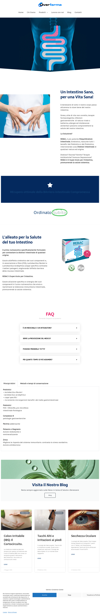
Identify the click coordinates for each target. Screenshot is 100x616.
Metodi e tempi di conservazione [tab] (34, 383)
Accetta (44, 595)
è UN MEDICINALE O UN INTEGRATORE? (37, 328)
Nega (69, 595)
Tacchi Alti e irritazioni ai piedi (49, 538)
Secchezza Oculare (83, 536)
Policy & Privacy (12, 612)
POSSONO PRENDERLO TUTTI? (34, 349)
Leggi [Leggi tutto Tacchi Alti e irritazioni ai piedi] (39, 558)
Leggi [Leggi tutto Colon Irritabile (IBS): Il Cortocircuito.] (5, 564)
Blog (69, 12)
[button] (50, 328)
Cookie (5, 612)
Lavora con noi (57, 12)
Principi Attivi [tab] (9, 383)
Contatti (78, 12)
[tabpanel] (50, 418)
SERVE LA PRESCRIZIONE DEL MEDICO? (37, 338)
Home (20, 12)
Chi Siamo (31, 12)
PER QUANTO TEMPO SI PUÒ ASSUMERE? (37, 360)
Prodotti (42, 12)
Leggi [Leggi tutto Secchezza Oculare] (73, 554)
